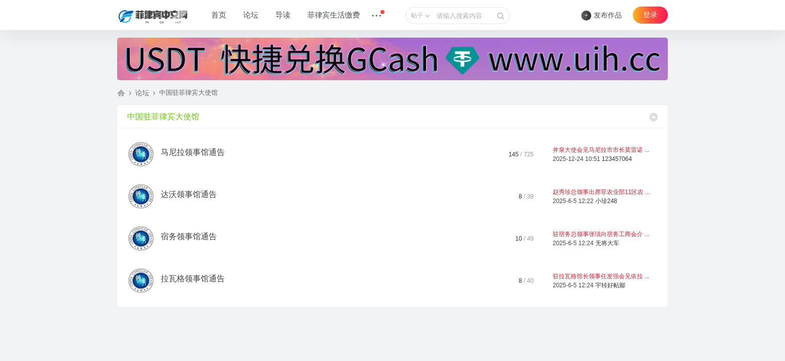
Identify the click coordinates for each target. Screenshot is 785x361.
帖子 (417, 15)
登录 (650, 15)
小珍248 (606, 201)
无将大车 (607, 243)
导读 (282, 15)
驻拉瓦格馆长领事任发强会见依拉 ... (601, 276)
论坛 (250, 15)
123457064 (617, 158)
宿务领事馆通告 (189, 236)
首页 (218, 15)
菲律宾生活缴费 (333, 15)
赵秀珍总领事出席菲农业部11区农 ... (601, 192)
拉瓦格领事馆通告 (193, 278)
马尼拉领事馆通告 (193, 152)
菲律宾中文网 (121, 92)
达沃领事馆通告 (189, 194)
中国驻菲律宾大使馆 (163, 116)
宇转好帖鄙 (610, 285)
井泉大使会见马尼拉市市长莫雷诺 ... (601, 149)
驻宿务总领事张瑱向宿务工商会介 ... (601, 234)
